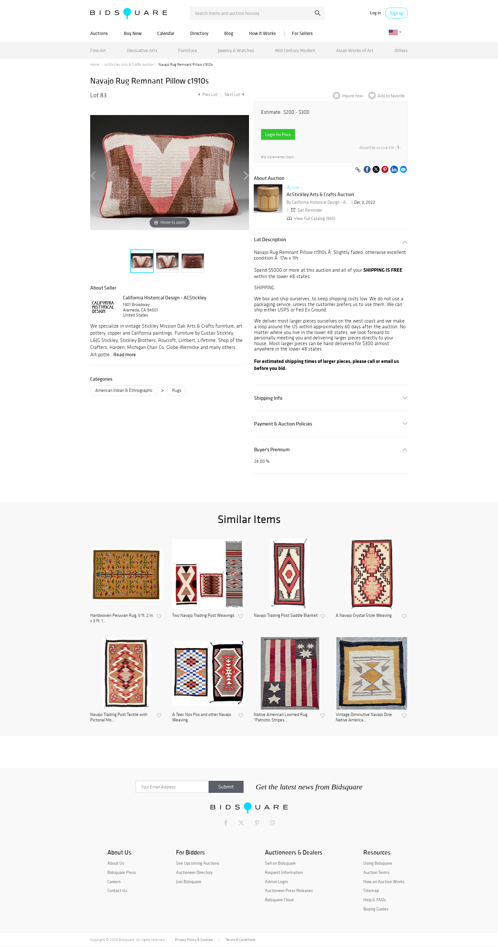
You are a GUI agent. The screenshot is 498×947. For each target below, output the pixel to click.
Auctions (99, 33)
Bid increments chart (277, 157)
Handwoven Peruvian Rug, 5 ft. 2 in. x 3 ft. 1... (122, 618)
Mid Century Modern (295, 50)
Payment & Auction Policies (283, 424)
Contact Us (117, 890)
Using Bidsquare (377, 863)
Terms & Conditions (240, 939)
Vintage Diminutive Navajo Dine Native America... (364, 717)
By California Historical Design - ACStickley (318, 202)
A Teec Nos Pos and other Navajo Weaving (201, 717)
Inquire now (352, 96)
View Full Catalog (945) (310, 218)
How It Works (262, 33)
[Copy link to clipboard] (358, 170)
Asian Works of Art (355, 50)
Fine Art (98, 50)
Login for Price (278, 134)
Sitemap (371, 890)
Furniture (187, 50)
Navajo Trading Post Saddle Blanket (286, 615)
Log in (375, 12)
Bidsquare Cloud (279, 900)
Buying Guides (375, 909)
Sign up (396, 13)
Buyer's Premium (272, 449)
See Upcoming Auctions (197, 863)
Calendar (165, 33)
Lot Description (270, 239)
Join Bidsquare (188, 881)
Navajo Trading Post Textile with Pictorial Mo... (118, 717)
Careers (114, 881)
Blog (228, 33)
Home (94, 64)
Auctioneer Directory (194, 872)
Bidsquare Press (121, 872)
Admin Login (276, 881)
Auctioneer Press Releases (289, 890)
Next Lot (234, 94)
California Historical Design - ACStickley (164, 297)
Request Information (284, 872)
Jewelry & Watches (236, 50)
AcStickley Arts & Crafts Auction (129, 64)
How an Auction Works (384, 881)
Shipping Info (268, 398)
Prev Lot (207, 94)
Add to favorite (391, 96)
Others (401, 50)
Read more (124, 354)
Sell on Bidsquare (280, 863)
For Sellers (302, 33)
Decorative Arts (142, 50)
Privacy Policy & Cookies (193, 939)
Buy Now (132, 33)
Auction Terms (376, 872)
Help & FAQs (374, 900)
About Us (115, 863)
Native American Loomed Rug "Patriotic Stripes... (280, 717)
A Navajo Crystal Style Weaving (364, 615)
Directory (199, 33)
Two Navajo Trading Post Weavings (203, 615)
